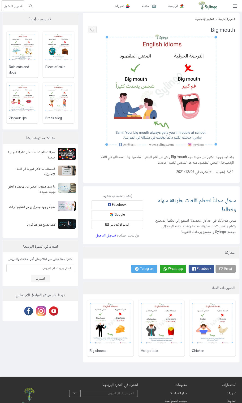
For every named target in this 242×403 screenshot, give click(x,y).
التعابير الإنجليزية (205, 19)
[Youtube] (53, 311)
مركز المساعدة (178, 393)
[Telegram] (144, 269)
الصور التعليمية (226, 19)
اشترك (40, 278)
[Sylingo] (207, 6)
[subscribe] (75, 393)
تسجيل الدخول (13, 6)
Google (117, 215)
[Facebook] (201, 269)
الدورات (231, 393)
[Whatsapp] (173, 269)
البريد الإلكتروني (117, 224)
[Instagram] (40, 311)
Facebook (117, 204)
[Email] (226, 269)
